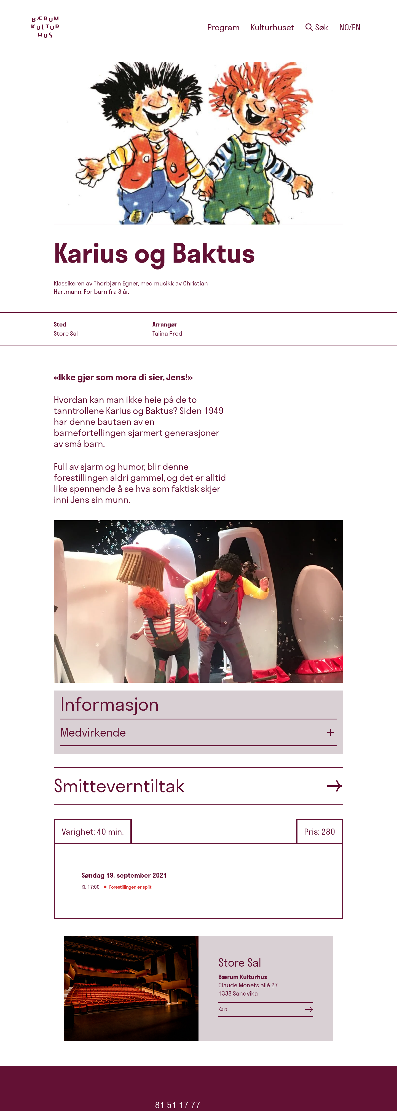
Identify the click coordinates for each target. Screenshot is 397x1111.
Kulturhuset (272, 27)
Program (223, 27)
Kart (222, 1009)
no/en (350, 27)
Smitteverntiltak (119, 785)
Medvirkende (93, 732)
